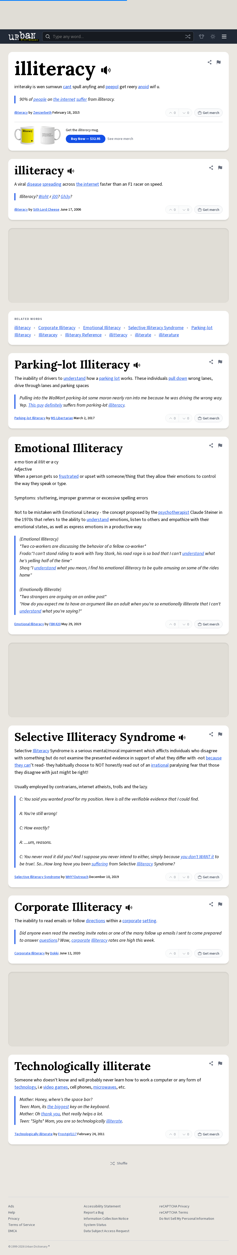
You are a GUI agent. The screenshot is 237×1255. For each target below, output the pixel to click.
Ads (11, 1206)
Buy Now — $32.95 (85, 138)
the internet (64, 99)
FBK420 (55, 624)
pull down (178, 378)
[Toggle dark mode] (212, 36)
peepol (112, 87)
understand (74, 378)
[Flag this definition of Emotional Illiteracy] (220, 445)
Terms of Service (21, 1224)
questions (48, 940)
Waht (44, 196)
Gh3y (65, 196)
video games (55, 1087)
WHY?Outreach (77, 877)
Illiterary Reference (83, 335)
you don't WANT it (197, 857)
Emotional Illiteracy (102, 328)
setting (149, 921)
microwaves (104, 1087)
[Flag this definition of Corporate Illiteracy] (220, 904)
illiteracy (21, 112)
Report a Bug (94, 1212)
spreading (51, 184)
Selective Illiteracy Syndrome (156, 328)
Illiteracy (41, 751)
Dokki (54, 953)
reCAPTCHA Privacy (174, 1206)
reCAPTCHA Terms (173, 1212)
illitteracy (118, 335)
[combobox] (118, 36)
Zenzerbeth (42, 112)
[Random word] (188, 36)
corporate (131, 921)
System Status (95, 1224)
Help (11, 1212)
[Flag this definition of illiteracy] (218, 62)
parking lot (109, 378)
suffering (100, 864)
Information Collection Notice (106, 1218)
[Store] (201, 36)
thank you (50, 1114)
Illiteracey (48, 335)
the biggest (58, 1107)
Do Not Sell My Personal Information (186, 1218)
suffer (81, 99)
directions (95, 921)
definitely (53, 405)
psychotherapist (173, 512)
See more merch (120, 138)
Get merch (208, 112)
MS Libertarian (62, 418)
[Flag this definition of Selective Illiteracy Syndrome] (220, 734)
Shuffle (118, 1163)
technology (25, 1087)
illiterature (169, 335)
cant (67, 87)
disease (34, 184)
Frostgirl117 (67, 1134)
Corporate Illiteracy (56, 328)
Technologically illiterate (33, 1134)
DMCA (12, 1231)
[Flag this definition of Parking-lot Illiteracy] (220, 362)
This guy (36, 405)
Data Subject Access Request (106, 1231)
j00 (55, 196)
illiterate (143, 335)
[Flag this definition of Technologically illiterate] (220, 1063)
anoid (143, 87)
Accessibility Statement (102, 1206)
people (40, 99)
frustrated (69, 476)
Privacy (14, 1218)
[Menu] (224, 36)
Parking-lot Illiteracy (29, 418)
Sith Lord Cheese (46, 209)
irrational (160, 765)
